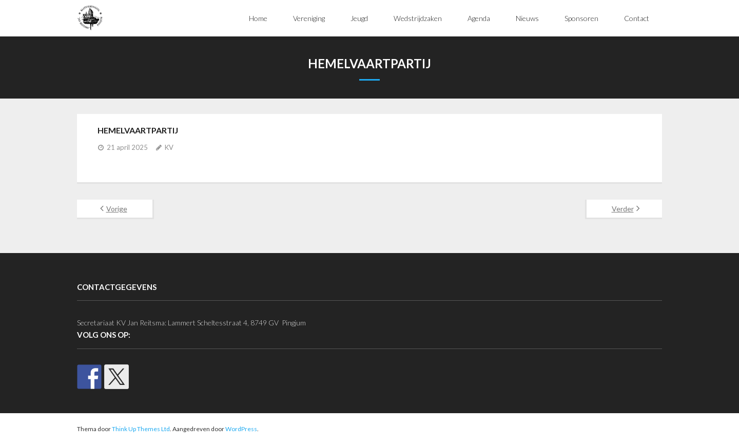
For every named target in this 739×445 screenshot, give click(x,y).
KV (169, 147)
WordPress (241, 429)
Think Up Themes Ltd (141, 429)
